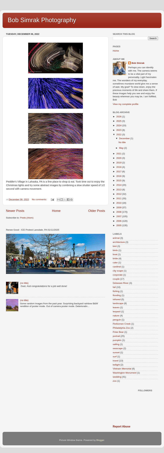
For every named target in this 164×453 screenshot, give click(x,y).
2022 (119, 134)
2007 (119, 216)
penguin (117, 319)
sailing (116, 344)
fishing (116, 291)
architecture (119, 242)
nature (116, 315)
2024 (119, 125)
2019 (119, 162)
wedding (117, 377)
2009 (119, 207)
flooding (117, 295)
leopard (116, 311)
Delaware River (120, 283)
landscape (118, 303)
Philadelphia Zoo (121, 328)
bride (115, 258)
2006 (119, 221)
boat (115, 254)
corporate (117, 275)
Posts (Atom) (26, 217)
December (124, 138)
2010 (119, 203)
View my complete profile (125, 104)
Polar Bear (118, 332)
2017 (119, 171)
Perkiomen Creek (122, 324)
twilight (116, 364)
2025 (119, 121)
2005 (119, 225)
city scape (118, 270)
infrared (117, 299)
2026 (119, 116)
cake (115, 262)
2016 (119, 176)
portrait (116, 336)
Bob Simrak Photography (42, 20)
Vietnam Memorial (122, 368)
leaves (116, 307)
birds (115, 250)
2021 (119, 153)
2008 (119, 212)
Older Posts (96, 211)
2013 (119, 189)
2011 (119, 198)
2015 (119, 180)
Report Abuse (121, 426)
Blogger (100, 440)
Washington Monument (124, 372)
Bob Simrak (138, 63)
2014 (119, 185)
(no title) (24, 283)
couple (116, 279)
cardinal (117, 266)
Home (56, 211)
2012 (119, 194)
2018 (119, 167)
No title (122, 142)
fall (114, 287)
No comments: (39, 199)
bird (115, 246)
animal (116, 238)
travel (115, 360)
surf (115, 356)
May (121, 148)
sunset (116, 352)
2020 (119, 158)
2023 (119, 130)
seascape (118, 348)
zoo (115, 381)
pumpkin (117, 340)
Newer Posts (15, 211)
